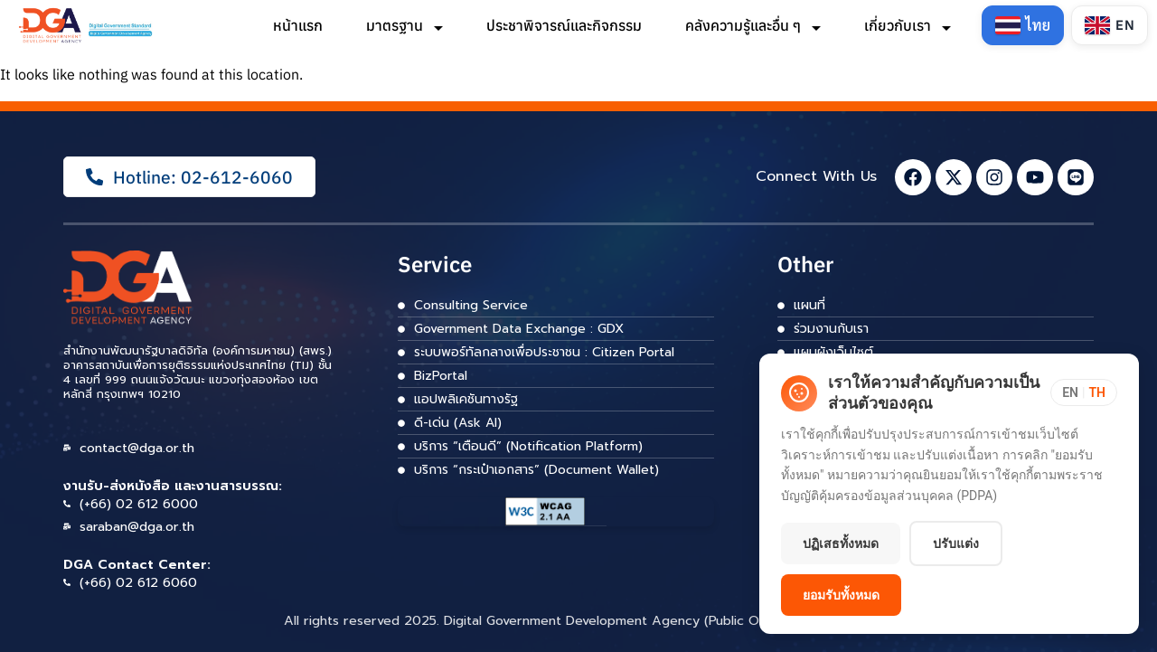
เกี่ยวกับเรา (906, 25)
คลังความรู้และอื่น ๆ (752, 25)
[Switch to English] (1109, 25)
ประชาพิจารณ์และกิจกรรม (563, 25)
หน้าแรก (297, 25)
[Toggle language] (1083, 392)
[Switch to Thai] (1022, 25)
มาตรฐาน (403, 25)
